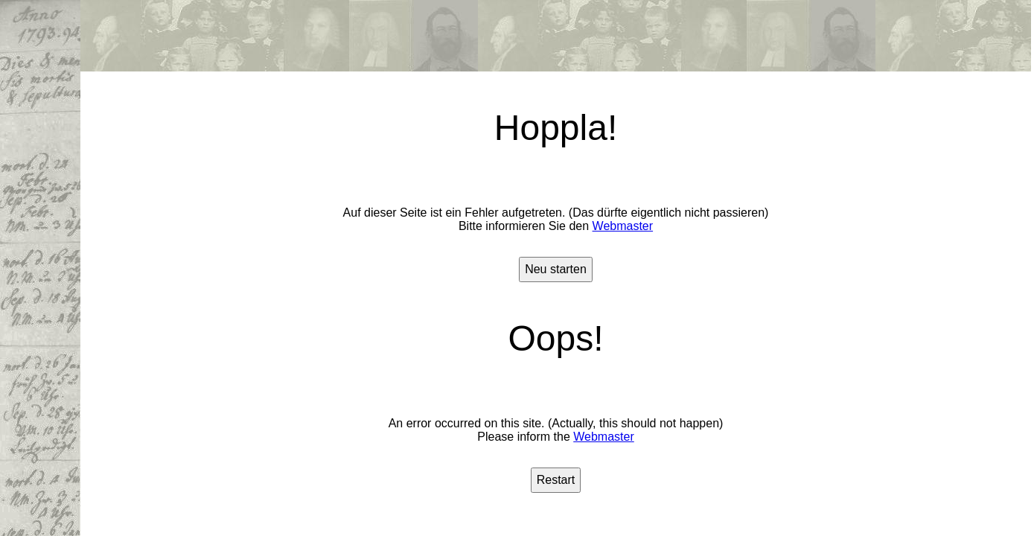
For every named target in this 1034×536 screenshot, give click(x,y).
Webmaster (623, 226)
